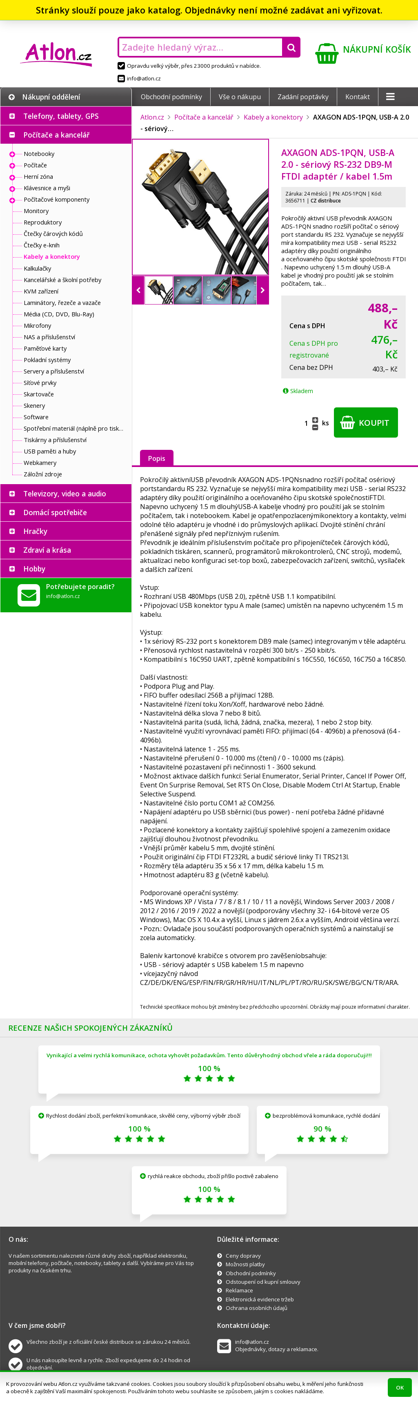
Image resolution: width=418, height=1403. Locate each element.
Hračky (35, 531)
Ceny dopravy (243, 1255)
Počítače (35, 165)
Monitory (36, 211)
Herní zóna (38, 176)
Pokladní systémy (47, 360)
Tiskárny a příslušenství (55, 440)
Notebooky (39, 153)
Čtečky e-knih (42, 245)
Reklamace (239, 1290)
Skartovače (39, 394)
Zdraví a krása (47, 550)
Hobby (34, 569)
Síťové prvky (40, 382)
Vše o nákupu (240, 96)
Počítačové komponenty (56, 199)
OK (400, 1387)
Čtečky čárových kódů (53, 233)
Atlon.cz (152, 117)
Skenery (34, 405)
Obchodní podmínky (171, 96)
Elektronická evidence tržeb (260, 1299)
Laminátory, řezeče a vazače (62, 302)
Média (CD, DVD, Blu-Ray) (59, 314)
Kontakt (357, 96)
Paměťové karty (45, 348)
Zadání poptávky (303, 96)
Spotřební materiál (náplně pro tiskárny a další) (75, 428)
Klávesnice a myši (47, 188)
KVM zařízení (41, 291)
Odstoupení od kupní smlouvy (263, 1281)
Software (36, 417)
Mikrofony (37, 325)
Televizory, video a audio (64, 493)
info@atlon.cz (139, 78)
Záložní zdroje (43, 474)
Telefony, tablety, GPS (61, 116)
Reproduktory (43, 222)
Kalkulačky (37, 268)
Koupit (364, 422)
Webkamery (40, 462)
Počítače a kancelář (56, 135)
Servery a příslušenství (54, 371)
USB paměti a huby (50, 451)
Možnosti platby (245, 1264)
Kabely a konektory (52, 256)
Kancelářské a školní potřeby (62, 280)
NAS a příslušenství (49, 337)
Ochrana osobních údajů (256, 1308)
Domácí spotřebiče (55, 512)
